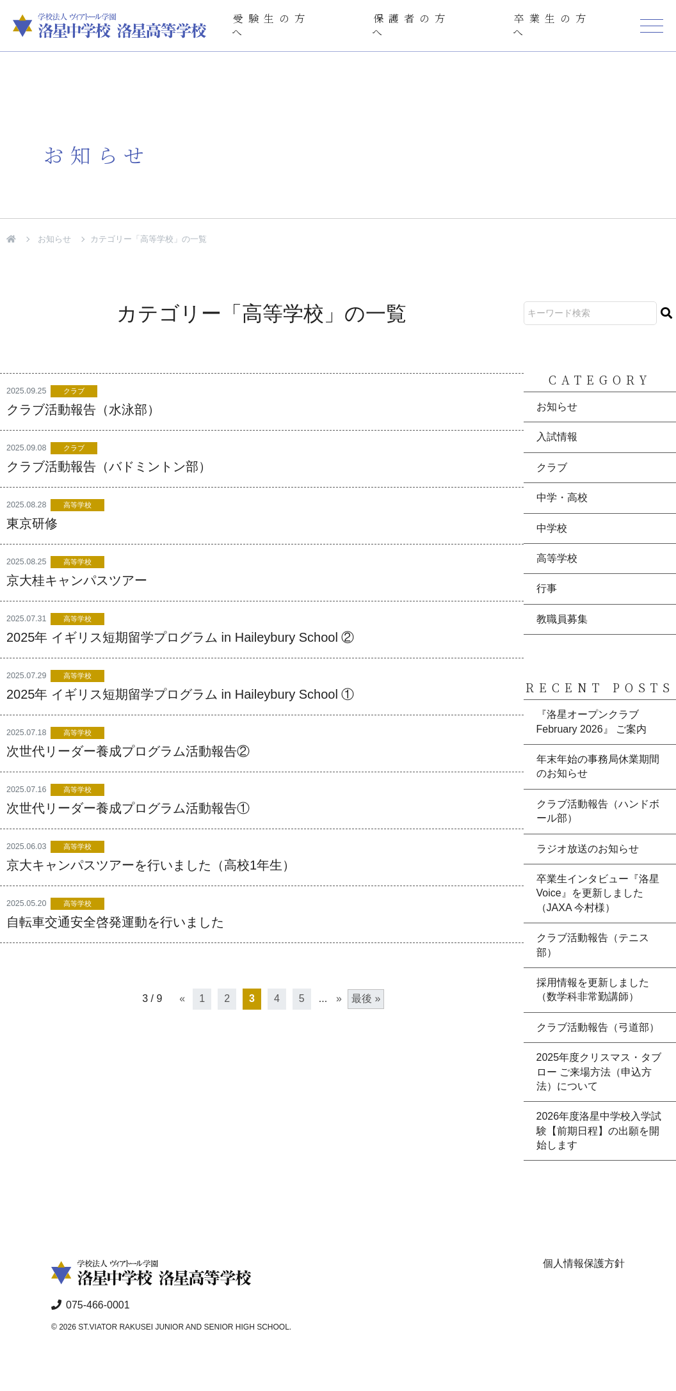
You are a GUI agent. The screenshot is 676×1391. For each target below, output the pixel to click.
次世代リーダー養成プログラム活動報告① (128, 808)
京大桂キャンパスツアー (76, 580)
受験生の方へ (271, 25)
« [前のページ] (182, 998)
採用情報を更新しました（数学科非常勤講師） (592, 989)
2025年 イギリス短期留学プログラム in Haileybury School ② (180, 637)
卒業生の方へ (552, 25)
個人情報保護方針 (584, 1263)
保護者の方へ (411, 25)
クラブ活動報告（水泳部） (83, 409)
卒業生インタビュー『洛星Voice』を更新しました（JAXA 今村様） (597, 893)
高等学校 (77, 505)
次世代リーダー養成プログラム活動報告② (128, 751)
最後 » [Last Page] (365, 998)
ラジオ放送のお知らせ (587, 848)
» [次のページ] (339, 998)
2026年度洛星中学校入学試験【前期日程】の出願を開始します (599, 1130)
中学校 (551, 528)
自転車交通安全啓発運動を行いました (115, 922)
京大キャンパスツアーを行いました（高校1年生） (150, 865)
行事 (546, 588)
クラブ (73, 391)
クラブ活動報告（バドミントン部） (108, 466)
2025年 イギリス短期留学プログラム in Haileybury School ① (180, 694)
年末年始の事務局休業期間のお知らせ (597, 766)
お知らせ (54, 239)
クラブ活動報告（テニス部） (592, 944)
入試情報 (556, 436)
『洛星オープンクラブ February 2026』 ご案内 (591, 721)
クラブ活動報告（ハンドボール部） (597, 811)
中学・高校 (562, 497)
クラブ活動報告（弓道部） (597, 1027)
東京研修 (32, 523)
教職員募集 (562, 619)
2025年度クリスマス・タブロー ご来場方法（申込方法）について (599, 1072)
